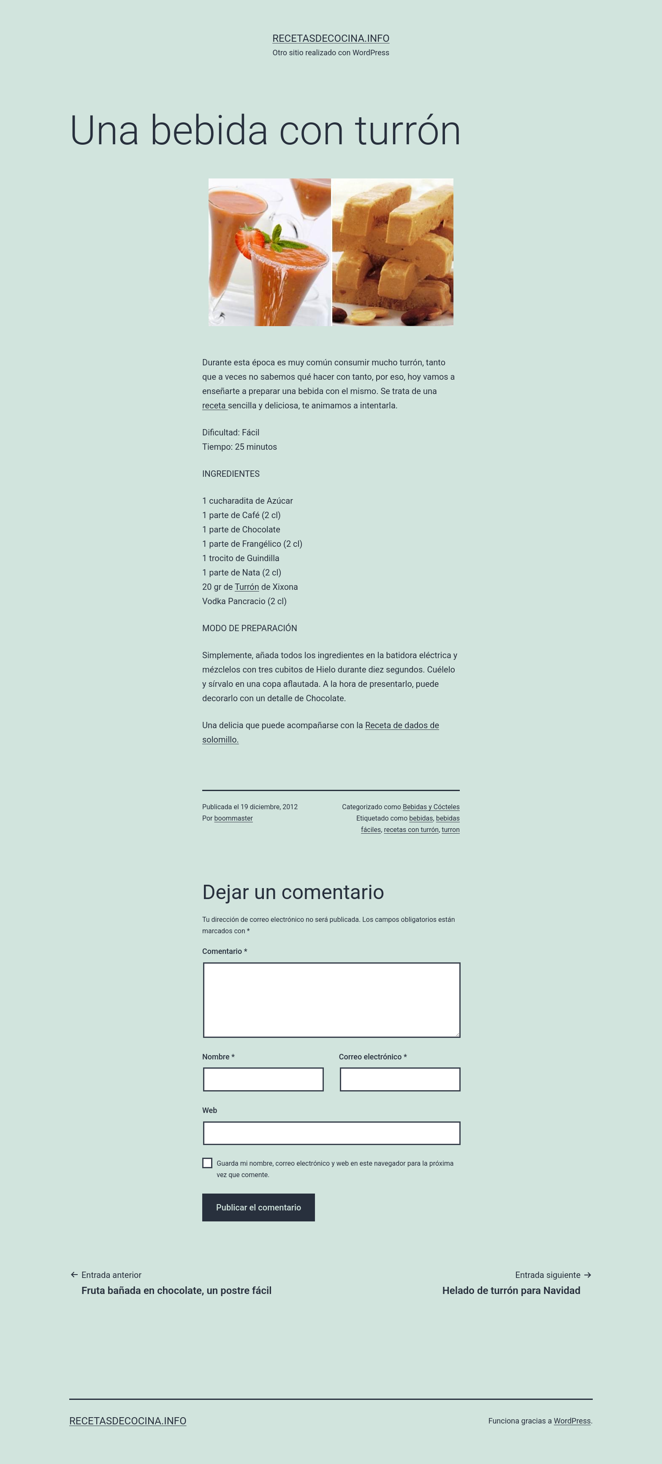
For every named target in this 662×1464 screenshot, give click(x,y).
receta (215, 405)
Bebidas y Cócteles (431, 807)
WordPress (572, 1420)
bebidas (421, 818)
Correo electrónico (373, 1056)
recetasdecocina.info (331, 38)
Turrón (247, 587)
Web (209, 1110)
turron (451, 830)
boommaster (233, 818)
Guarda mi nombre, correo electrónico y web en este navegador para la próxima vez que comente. (335, 1169)
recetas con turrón (411, 830)
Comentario (224, 951)
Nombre (218, 1056)
